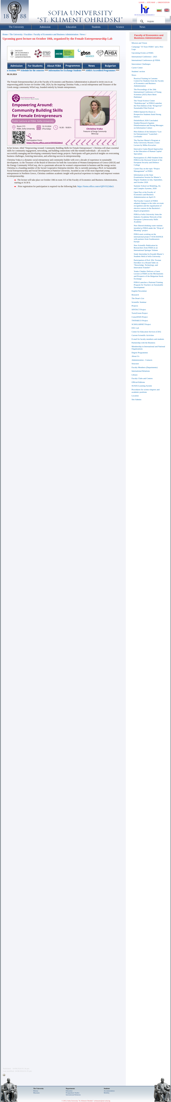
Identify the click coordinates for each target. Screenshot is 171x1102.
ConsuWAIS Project (140, 317)
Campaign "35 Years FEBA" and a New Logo (147, 48)
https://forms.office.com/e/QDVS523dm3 (95, 186)
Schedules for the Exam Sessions (23, 70)
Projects (135, 306)
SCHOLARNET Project (141, 324)
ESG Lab (135, 328)
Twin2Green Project (140, 313)
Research (135, 295)
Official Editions (138, 382)
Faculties (28, 34)
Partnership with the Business (143, 343)
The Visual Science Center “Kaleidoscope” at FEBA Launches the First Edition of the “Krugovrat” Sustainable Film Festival (148, 104)
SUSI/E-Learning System (142, 386)
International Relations (141, 371)
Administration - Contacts (142, 360)
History (35, 1091)
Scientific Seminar (139, 302)
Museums (36, 1093)
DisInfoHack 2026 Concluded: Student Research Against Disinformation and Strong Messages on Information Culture (148, 124)
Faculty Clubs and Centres (142, 378)
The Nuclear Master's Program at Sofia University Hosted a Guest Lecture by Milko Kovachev (147, 142)
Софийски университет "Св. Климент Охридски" (35, 12)
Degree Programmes (140, 352)
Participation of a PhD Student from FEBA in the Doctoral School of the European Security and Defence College (148, 161)
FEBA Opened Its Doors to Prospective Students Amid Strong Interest (147, 114)
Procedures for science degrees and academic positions (146, 390)
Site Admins (136, 399)
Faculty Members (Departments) (145, 367)
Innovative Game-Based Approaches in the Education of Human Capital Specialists (148, 151)
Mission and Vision (139, 43)
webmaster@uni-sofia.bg (102, 1101)
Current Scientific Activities (143, 335)
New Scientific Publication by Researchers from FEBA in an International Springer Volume (146, 247)
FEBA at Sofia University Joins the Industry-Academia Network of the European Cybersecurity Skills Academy (148, 218)
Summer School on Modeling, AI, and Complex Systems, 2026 (147, 187)
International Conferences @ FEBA (146, 60)
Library (135, 375)
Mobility (107, 1093)
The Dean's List (138, 298)
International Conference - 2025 (144, 57)
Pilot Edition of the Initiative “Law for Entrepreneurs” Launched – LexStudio (148, 134)
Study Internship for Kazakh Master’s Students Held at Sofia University (149, 255)
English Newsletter (139, 291)
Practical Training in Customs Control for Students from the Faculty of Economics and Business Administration (149, 82)
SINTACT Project (139, 309)
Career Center (137, 68)
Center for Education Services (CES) (146, 332)
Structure (135, 363)
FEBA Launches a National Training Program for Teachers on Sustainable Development (148, 284)
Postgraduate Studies (72, 1093)
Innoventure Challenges (141, 64)
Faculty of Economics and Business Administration (56, 34)
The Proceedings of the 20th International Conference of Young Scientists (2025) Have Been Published (147, 93)
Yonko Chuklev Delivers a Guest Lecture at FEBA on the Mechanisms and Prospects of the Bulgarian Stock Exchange (148, 275)
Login (141, 2)
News (82, 34)
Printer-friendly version (5, 1075)
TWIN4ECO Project (140, 320)
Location (135, 396)
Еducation (69, 1091)
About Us (135, 356)
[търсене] (150, 21)
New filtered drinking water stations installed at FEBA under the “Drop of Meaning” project (148, 228)
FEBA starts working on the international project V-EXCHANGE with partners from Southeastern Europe (148, 238)
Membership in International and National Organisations (148, 347)
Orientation (164, 2)
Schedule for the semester (54, 70)
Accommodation (109, 1091)
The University (15, 34)
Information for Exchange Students (86, 70)
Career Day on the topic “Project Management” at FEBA (147, 169)
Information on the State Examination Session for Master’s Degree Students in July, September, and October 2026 (148, 178)
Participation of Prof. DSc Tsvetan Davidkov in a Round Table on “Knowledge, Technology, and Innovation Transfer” (147, 264)
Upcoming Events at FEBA (142, 53)
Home (5, 34)
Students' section (138, 71)
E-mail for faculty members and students (148, 339)
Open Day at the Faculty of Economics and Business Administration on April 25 (144, 194)
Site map (151, 2)
